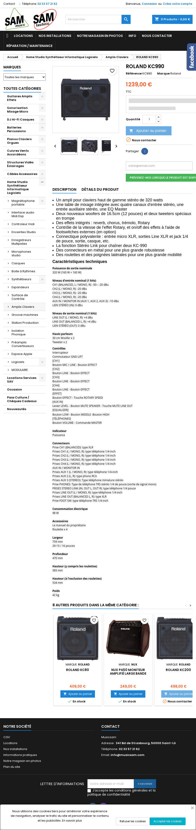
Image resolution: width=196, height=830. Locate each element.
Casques (18, 263)
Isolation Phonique (19, 333)
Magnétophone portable (23, 203)
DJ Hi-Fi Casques (20, 119)
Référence (134, 74)
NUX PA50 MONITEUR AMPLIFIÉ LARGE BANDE (128, 672)
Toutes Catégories (22, 88)
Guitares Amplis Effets (19, 98)
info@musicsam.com (127, 755)
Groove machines (25, 315)
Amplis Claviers (23, 307)
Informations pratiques (20, 755)
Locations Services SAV (21, 380)
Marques (12, 67)
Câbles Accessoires (22, 174)
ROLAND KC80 (77, 670)
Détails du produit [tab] (100, 189)
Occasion (14, 389)
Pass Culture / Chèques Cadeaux (22, 399)
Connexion (149, 4)
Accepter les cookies (168, 821)
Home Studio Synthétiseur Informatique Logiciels (18, 187)
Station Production (25, 323)
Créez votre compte (177, 4)
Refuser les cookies (133, 821)
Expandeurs (20, 287)
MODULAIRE (20, 370)
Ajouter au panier (148, 130)
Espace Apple (22, 354)
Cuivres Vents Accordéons (18, 153)
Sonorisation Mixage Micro (17, 110)
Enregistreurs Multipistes (21, 242)
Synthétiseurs (21, 279)
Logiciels (18, 362)
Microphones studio (21, 253)
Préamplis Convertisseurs (23, 344)
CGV (6, 737)
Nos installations (55, 35)
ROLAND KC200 (178, 670)
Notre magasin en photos (100, 35)
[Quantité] (149, 119)
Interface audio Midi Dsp (23, 214)
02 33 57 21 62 (47, 4)
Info (132, 35)
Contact (9, 4)
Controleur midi (23, 224)
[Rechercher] (98, 19)
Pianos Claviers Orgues (19, 141)
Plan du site (11, 767)
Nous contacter (157, 35)
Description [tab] (64, 189)
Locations (23, 35)
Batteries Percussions (16, 129)
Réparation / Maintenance (29, 46)
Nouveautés (16, 409)
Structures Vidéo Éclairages (20, 164)
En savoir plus (72, 820)
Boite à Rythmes (23, 271)
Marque (163, 74)
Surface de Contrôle (20, 297)
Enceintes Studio (24, 232)
